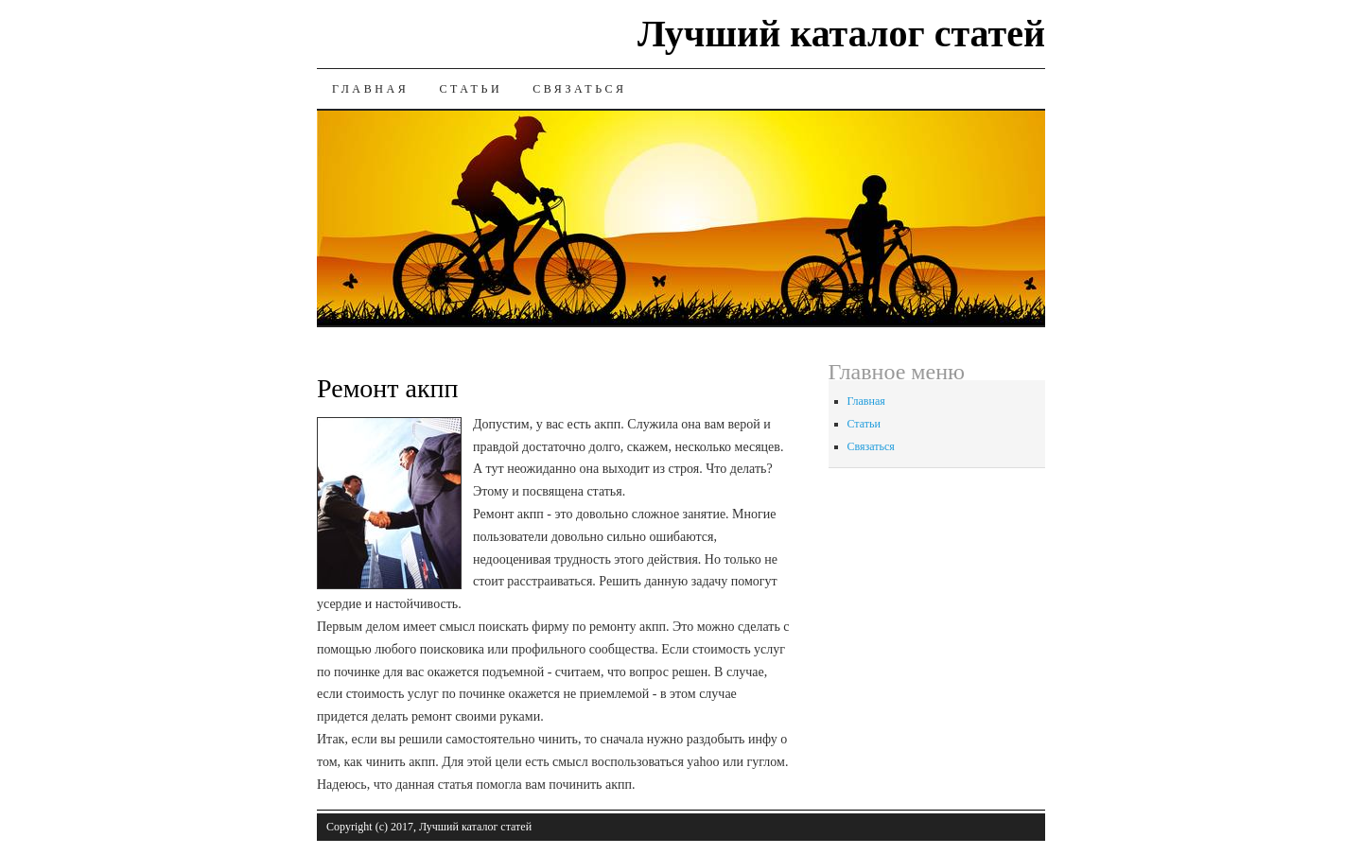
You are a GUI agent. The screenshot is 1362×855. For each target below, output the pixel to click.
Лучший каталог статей (841, 33)
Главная (370, 89)
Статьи (470, 89)
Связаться (579, 89)
